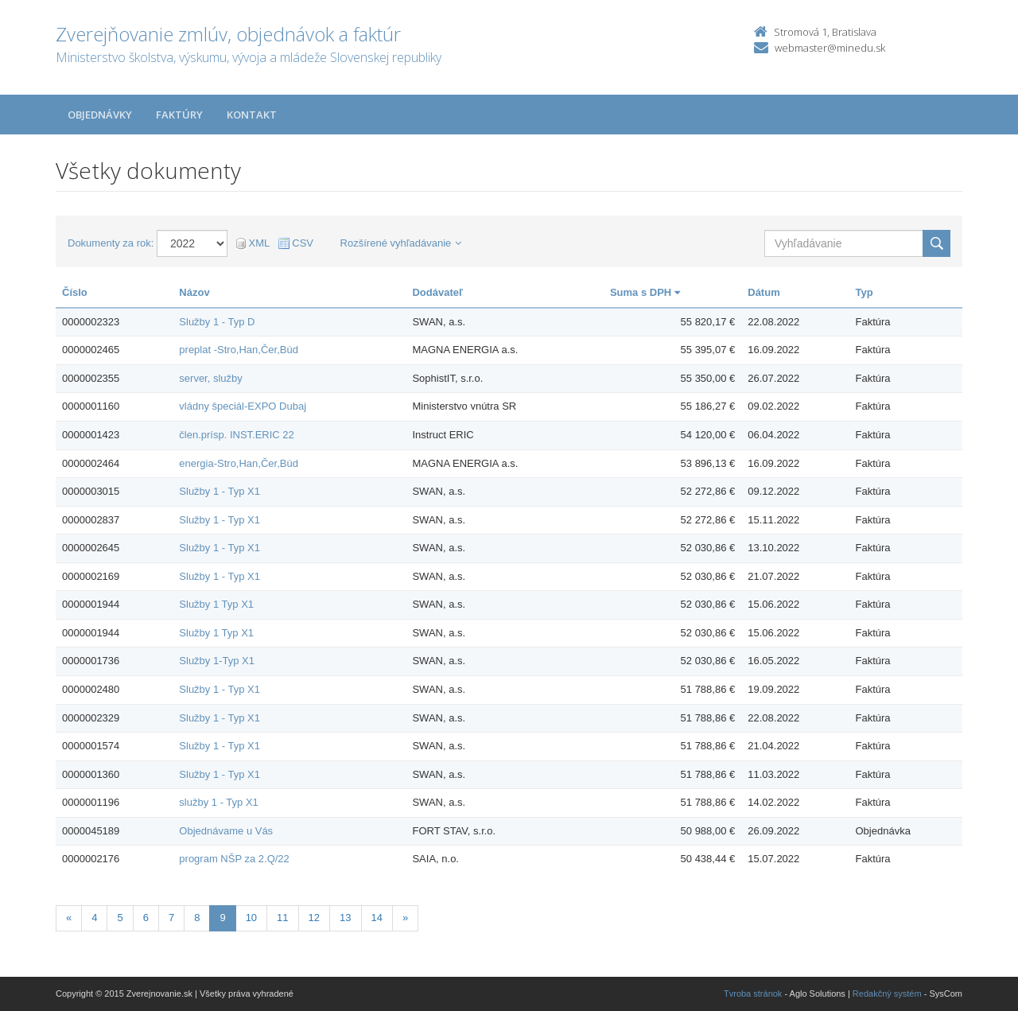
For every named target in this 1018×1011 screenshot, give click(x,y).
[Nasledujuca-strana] (405, 918)
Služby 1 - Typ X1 (219, 491)
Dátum (763, 292)
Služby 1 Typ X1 (216, 604)
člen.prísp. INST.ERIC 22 (236, 435)
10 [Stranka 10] (251, 918)
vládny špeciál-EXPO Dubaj (242, 406)
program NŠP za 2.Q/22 (234, 859)
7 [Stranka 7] (171, 918)
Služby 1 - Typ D (216, 322)
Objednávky (100, 114)
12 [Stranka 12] (314, 918)
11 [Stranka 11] (282, 918)
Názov (194, 292)
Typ (864, 292)
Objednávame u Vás (226, 831)
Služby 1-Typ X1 (216, 661)
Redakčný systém (887, 993)
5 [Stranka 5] (119, 918)
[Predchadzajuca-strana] (69, 918)
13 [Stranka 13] (345, 918)
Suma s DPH (645, 292)
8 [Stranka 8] (197, 918)
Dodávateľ (437, 292)
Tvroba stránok (753, 993)
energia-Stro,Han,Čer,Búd (238, 463)
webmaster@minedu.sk (830, 48)
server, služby (210, 378)
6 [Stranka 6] (146, 918)
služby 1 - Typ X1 (218, 802)
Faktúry (179, 114)
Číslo (74, 292)
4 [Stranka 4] (94, 918)
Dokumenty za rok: (110, 243)
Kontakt (252, 114)
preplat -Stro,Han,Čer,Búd (238, 350)
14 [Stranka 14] (377, 918)
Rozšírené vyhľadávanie (401, 243)
